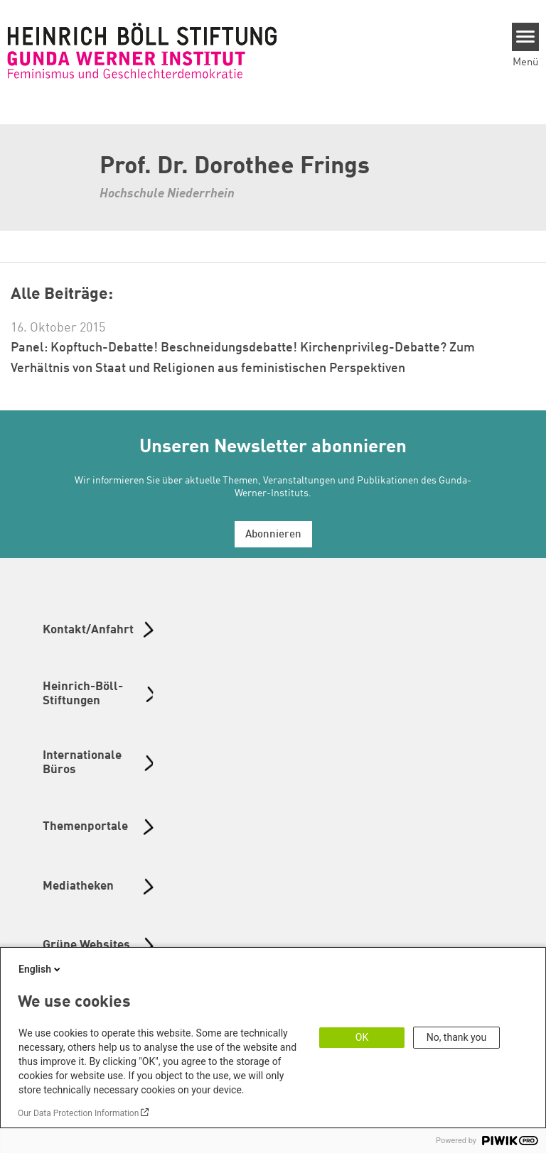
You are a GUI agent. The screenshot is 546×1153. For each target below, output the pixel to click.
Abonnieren (273, 535)
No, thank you (457, 1037)
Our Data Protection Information (78, 1113)
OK (361, 1037)
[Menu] (526, 37)
